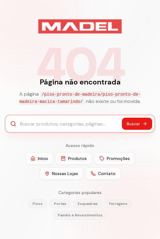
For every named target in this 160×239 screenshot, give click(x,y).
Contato (103, 173)
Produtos (74, 158)
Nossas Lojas (61, 173)
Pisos (38, 203)
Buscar (137, 123)
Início (39, 158)
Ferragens (118, 203)
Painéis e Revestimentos (80, 215)
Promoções (115, 158)
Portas (60, 203)
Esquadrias (88, 203)
